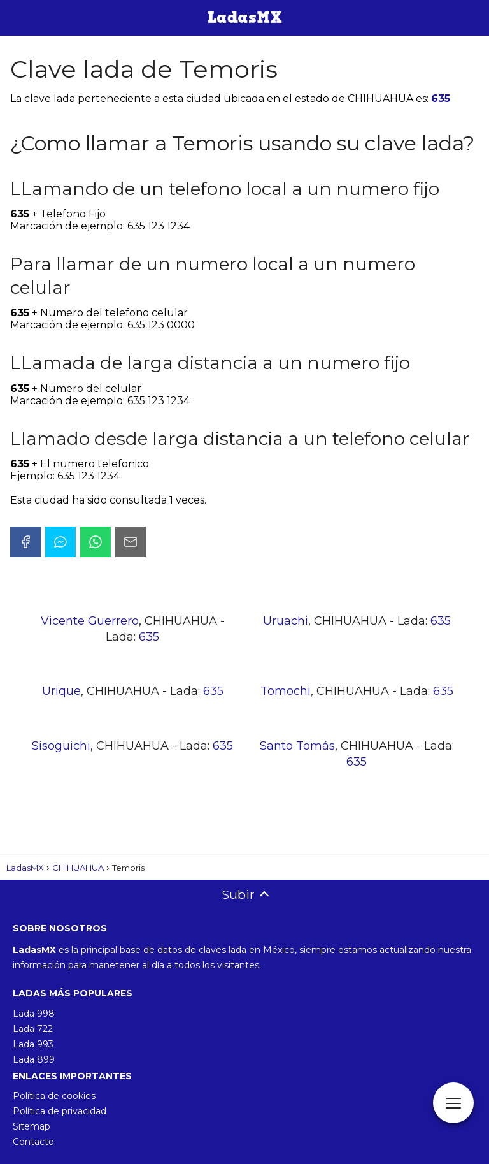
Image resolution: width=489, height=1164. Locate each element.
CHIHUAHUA (78, 867)
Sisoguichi (61, 746)
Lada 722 (33, 1029)
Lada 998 (34, 1013)
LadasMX (25, 867)
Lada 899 (34, 1059)
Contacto (33, 1141)
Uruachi (285, 621)
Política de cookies (54, 1096)
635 (440, 98)
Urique (61, 691)
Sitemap (31, 1126)
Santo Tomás (297, 746)
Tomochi (285, 691)
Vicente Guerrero (90, 621)
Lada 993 (33, 1044)
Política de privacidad (59, 1111)
